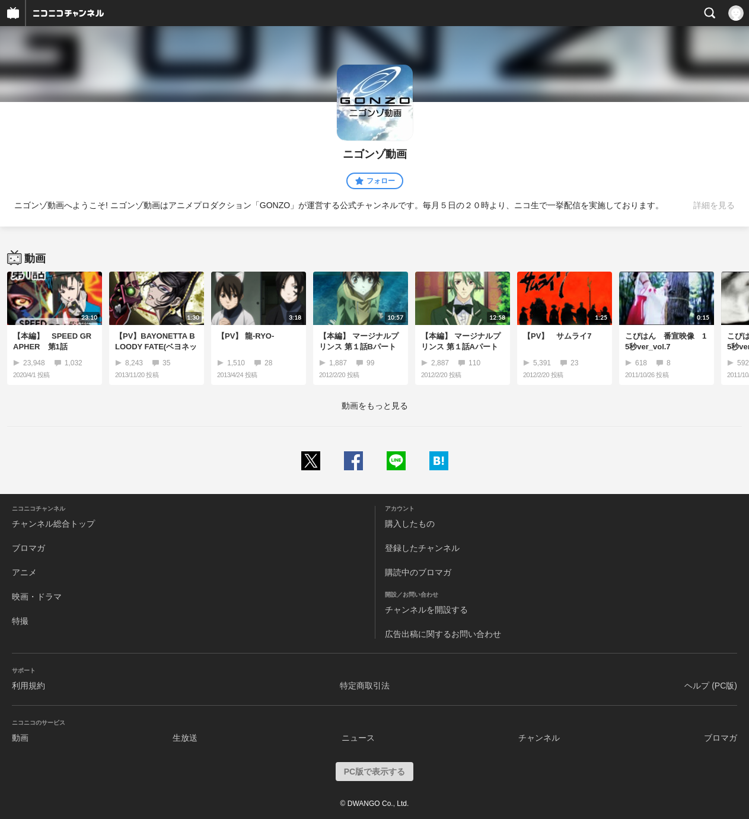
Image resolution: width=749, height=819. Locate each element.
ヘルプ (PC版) (710, 685)
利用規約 (28, 685)
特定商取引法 (365, 685)
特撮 (20, 621)
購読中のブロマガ (418, 572)
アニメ (24, 572)
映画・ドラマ (37, 596)
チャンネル (539, 737)
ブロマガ (28, 548)
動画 (20, 737)
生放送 (185, 737)
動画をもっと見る (375, 405)
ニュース (358, 737)
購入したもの (410, 523)
